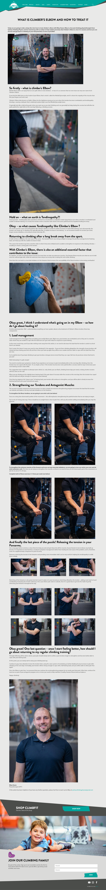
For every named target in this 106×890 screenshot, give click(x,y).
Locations (73, 4)
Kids (43, 4)
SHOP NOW (76, 809)
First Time (25, 4)
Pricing (31, 4)
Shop (85, 4)
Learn (48, 4)
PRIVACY (97, 886)
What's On (55, 4)
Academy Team (64, 4)
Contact (80, 4)
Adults (37, 4)
